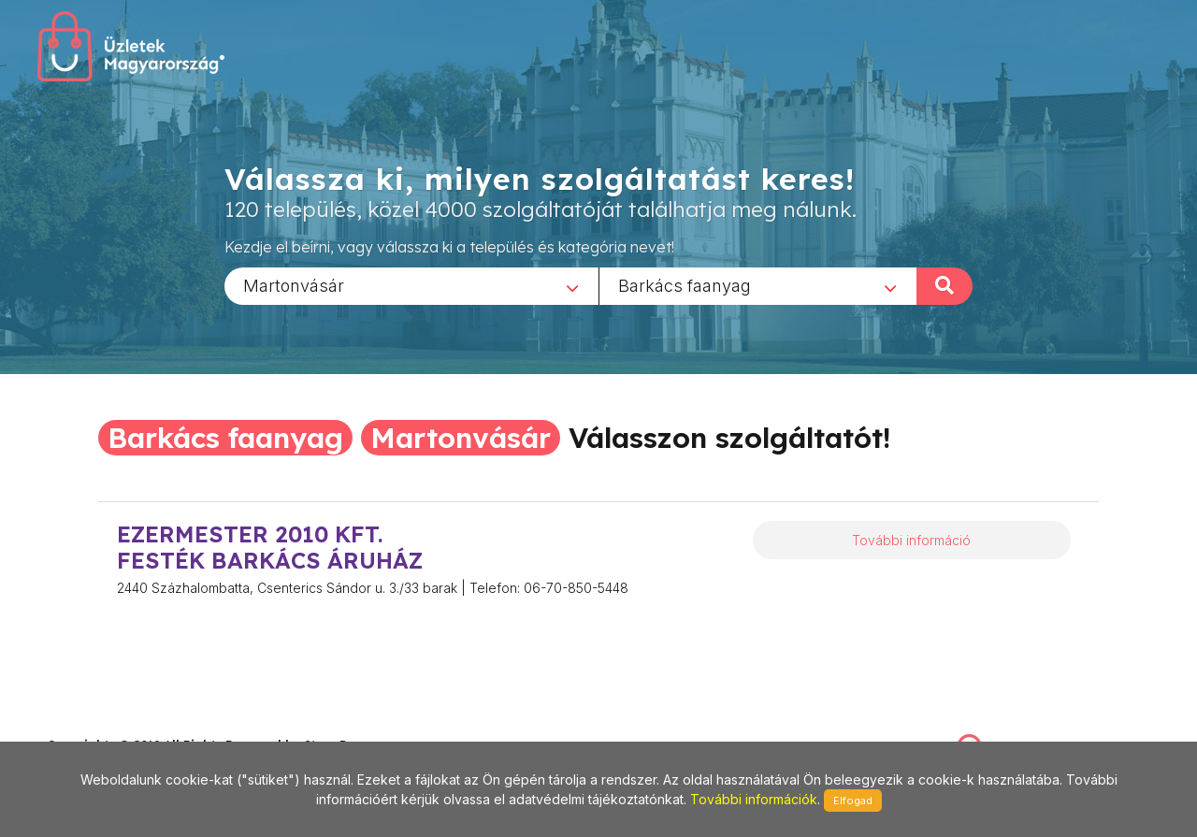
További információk (753, 799)
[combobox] (411, 285)
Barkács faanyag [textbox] (684, 285)
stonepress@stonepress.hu (122, 725)
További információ (911, 540)
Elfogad (853, 800)
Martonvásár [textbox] (293, 285)
